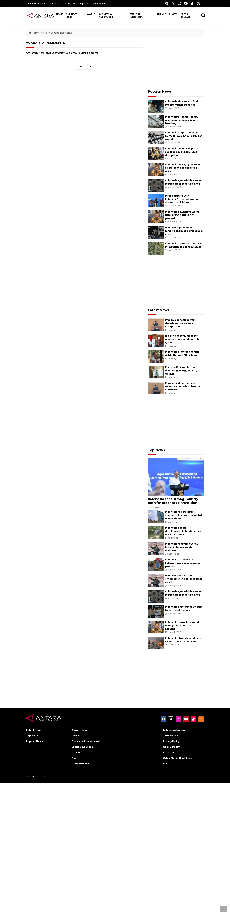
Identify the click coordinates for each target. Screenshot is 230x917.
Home (59, 14)
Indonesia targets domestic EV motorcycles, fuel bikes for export (183, 136)
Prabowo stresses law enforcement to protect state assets (183, 579)
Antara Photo (99, 3)
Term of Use (170, 735)
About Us (168, 752)
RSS (165, 763)
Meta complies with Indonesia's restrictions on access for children (181, 199)
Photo (173, 14)
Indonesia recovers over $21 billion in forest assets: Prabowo (182, 547)
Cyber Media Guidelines (177, 758)
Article (161, 14)
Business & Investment (105, 15)
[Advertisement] (176, 63)
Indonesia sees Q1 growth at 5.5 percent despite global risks (182, 168)
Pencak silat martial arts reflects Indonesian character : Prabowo (183, 386)
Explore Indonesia (136, 15)
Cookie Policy (171, 746)
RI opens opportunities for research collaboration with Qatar (182, 339)
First (81, 66)
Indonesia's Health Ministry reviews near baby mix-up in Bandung (182, 120)
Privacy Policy (171, 741)
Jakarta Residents (61, 32)
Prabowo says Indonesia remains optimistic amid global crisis (184, 231)
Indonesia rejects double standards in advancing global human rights (183, 515)
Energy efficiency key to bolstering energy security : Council (182, 370)
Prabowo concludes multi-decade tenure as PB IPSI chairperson (181, 323)
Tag (45, 32)
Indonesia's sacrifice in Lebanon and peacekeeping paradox (182, 563)
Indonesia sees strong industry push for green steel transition (173, 501)
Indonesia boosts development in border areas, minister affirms (183, 531)
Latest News (54, 3)
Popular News (70, 3)
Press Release (185, 15)
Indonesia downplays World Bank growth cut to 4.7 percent (182, 215)
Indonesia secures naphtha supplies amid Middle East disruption (182, 152)
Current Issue (71, 15)
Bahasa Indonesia (36, 3)
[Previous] (90, 67)
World (91, 14)
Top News (84, 3)
